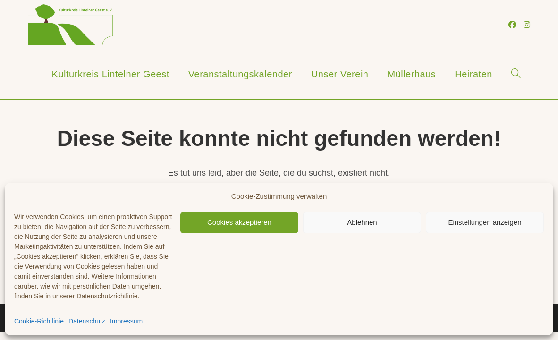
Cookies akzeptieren (239, 222)
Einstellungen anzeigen (484, 222)
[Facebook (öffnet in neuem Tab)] (512, 25)
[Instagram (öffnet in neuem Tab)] (527, 25)
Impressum (126, 321)
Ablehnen (362, 222)
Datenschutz (86, 321)
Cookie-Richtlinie (39, 321)
